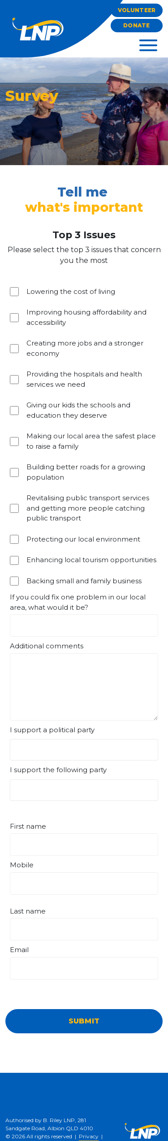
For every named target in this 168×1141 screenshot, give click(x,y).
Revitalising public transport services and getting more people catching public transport (87, 508)
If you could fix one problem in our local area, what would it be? (78, 602)
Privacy (89, 1136)
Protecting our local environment (83, 539)
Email (19, 949)
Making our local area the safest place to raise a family (91, 441)
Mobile (22, 865)
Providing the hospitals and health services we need (84, 379)
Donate (136, 25)
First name (28, 826)
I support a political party (52, 730)
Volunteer (136, 10)
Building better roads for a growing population (85, 472)
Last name (28, 911)
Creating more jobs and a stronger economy (84, 348)
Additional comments (46, 646)
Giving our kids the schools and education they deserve (78, 410)
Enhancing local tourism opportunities (91, 559)
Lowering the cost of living (70, 291)
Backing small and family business (84, 581)
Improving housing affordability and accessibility (86, 317)
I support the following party (58, 769)
